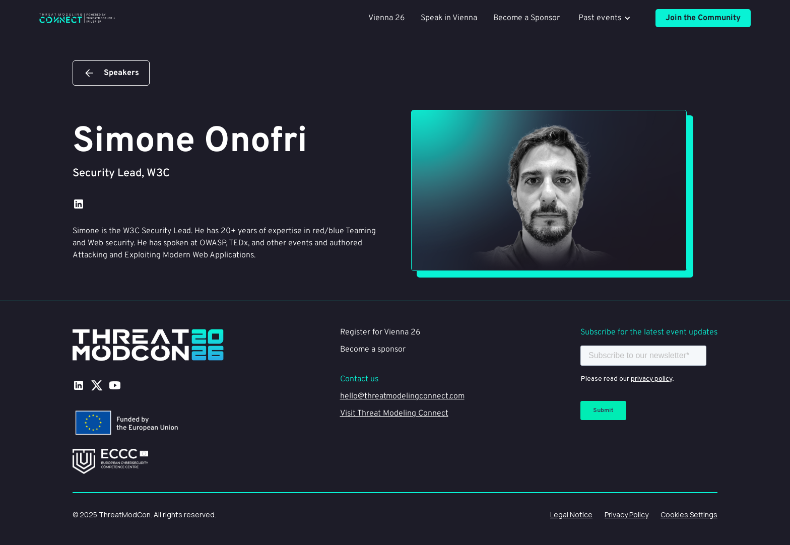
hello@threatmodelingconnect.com (402, 396)
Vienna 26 (386, 18)
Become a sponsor (373, 350)
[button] (607, 18)
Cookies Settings (689, 514)
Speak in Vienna (449, 18)
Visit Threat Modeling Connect (394, 413)
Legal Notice (571, 514)
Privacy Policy (626, 514)
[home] (77, 18)
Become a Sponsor (526, 18)
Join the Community (703, 18)
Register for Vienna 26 (380, 332)
